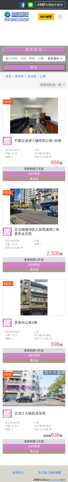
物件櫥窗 (55, 472)
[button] (5, 33)
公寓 (43, 76)
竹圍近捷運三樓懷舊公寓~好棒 (38, 141)
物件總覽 (46, 16)
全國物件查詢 (50, 4)
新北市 (19, 76)
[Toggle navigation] (60, 16)
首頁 (8, 76)
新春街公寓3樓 (26, 322)
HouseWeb (55, 480)
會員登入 (18, 472)
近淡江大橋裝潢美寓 (30, 413)
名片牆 (42, 472)
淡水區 (32, 76)
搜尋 (33, 67)
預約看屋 (34, 173)
